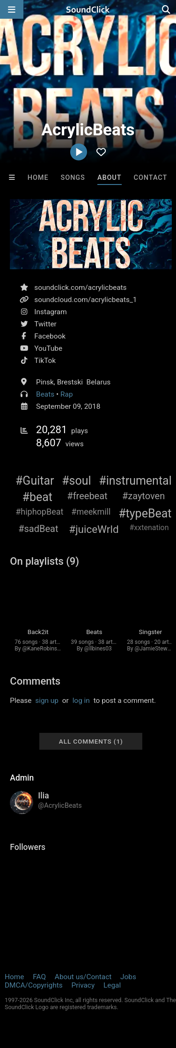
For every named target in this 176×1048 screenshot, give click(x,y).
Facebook (50, 336)
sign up (47, 700)
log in (81, 700)
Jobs (128, 977)
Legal (112, 985)
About (109, 178)
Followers (27, 847)
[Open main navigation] (11, 9)
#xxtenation (149, 527)
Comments (35, 681)
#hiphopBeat (39, 512)
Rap (66, 394)
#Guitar (34, 480)
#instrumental (135, 480)
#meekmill (90, 512)
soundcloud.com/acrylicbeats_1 (85, 299)
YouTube (48, 348)
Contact (151, 178)
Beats (45, 394)
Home (38, 178)
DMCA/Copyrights (34, 985)
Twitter (45, 324)
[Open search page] (166, 9)
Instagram (50, 312)
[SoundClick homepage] (88, 9)
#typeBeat (144, 513)
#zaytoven (143, 496)
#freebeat (87, 496)
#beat (37, 497)
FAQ (39, 977)
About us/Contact (83, 977)
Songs (73, 178)
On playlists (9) (44, 561)
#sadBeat (38, 528)
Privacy (83, 985)
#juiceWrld (93, 529)
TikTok (45, 360)
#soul (76, 480)
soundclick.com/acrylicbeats (80, 287)
